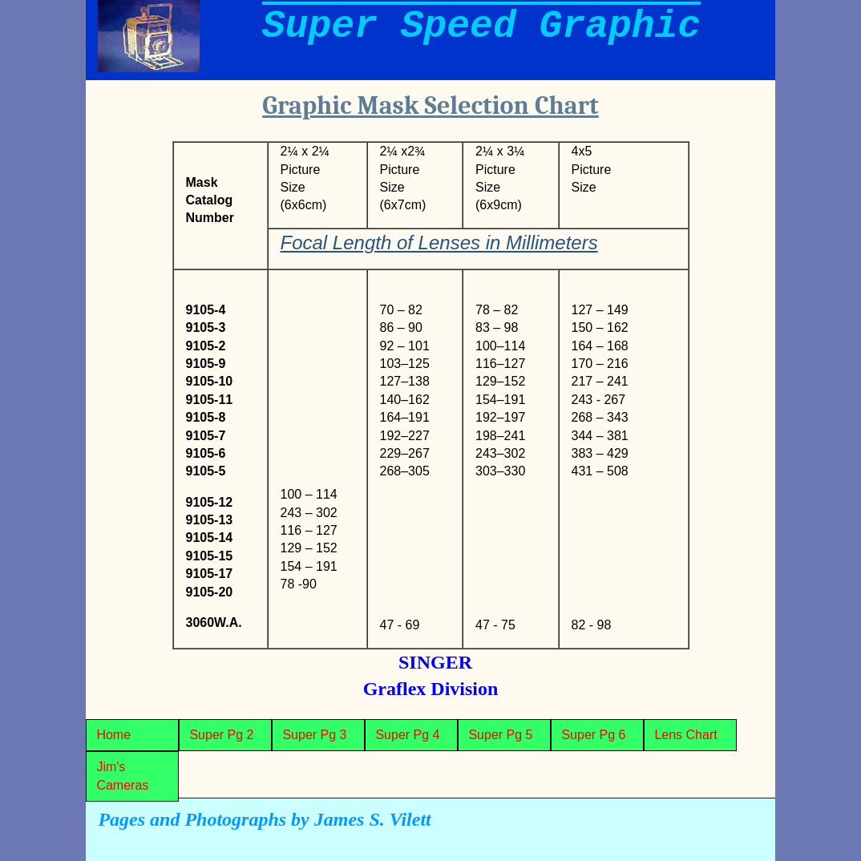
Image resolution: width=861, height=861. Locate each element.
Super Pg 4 (407, 735)
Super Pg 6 (593, 735)
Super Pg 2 (221, 735)
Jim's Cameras (122, 775)
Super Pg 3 (314, 735)
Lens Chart (685, 735)
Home (113, 735)
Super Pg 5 (500, 735)
